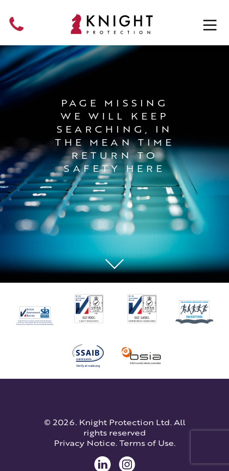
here (145, 168)
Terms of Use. (147, 443)
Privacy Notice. (85, 443)
